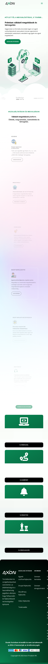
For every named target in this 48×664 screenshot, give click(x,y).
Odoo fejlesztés (24, 601)
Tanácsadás (22, 607)
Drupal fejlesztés (24, 586)
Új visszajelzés (24, 550)
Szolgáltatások (13, 41)
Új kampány (24, 480)
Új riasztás (24, 515)
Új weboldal (24, 445)
